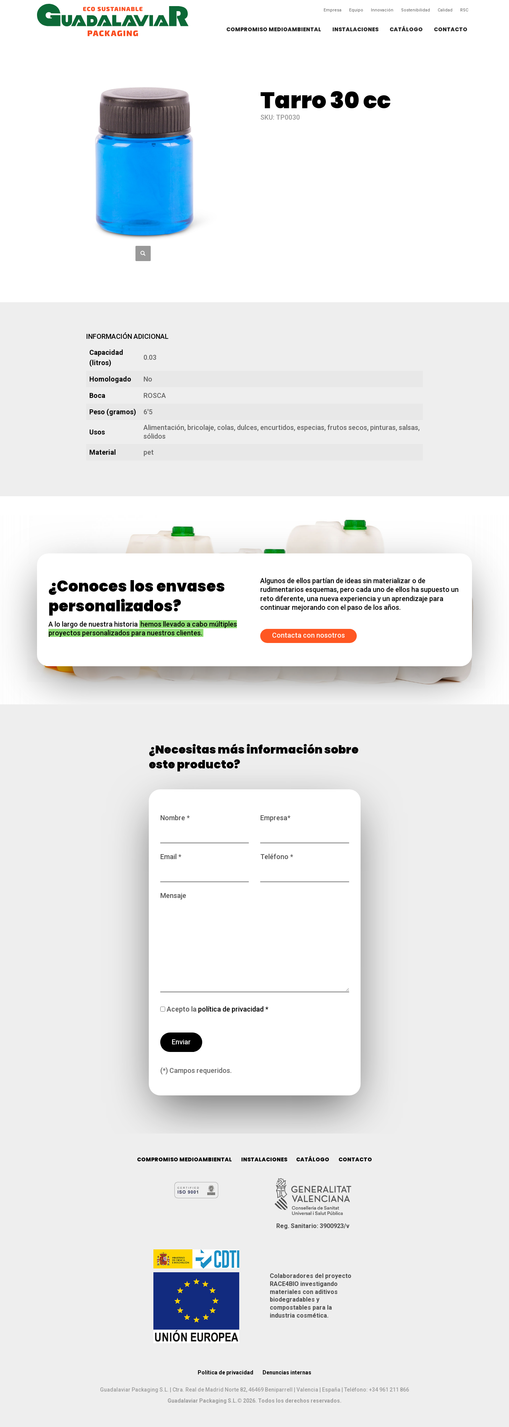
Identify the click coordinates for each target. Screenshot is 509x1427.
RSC (464, 10)
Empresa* (304, 825)
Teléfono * (304, 864)
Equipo (356, 10)
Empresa (332, 10)
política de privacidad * (232, 1009)
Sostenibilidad (415, 10)
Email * (204, 864)
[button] (143, 253)
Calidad (445, 10)
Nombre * (204, 825)
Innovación (382, 10)
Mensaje (254, 942)
